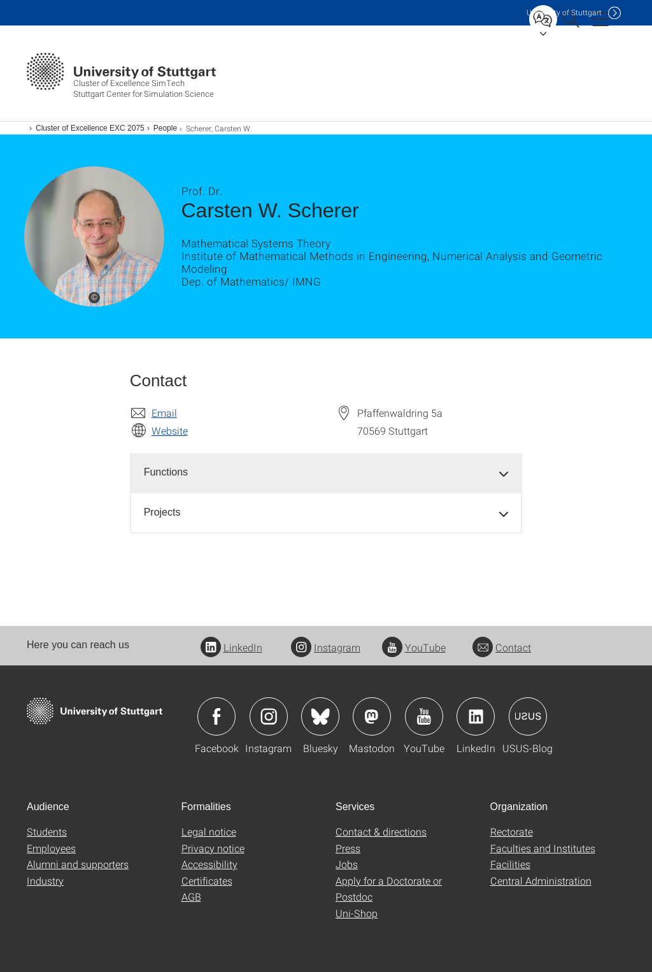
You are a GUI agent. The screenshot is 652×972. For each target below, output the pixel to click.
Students (47, 831)
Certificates (206, 880)
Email (164, 412)
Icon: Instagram (269, 716)
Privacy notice (212, 848)
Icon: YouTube (424, 716)
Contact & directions (381, 831)
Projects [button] (162, 512)
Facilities (510, 864)
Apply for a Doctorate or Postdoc (389, 889)
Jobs (347, 864)
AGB (191, 896)
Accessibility (209, 864)
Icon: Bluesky (320, 716)
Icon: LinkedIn (476, 716)
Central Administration (541, 880)
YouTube (414, 647)
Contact (501, 647)
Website (170, 430)
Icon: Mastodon (372, 716)
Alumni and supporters (78, 864)
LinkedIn (231, 647)
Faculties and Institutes (542, 848)
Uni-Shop (357, 913)
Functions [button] (166, 472)
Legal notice (208, 831)
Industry (45, 880)
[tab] (326, 472)
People (165, 128)
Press (348, 848)
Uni (564, 12)
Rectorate (511, 831)
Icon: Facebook (216, 716)
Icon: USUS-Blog (528, 716)
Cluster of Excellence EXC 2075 (90, 128)
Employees (51, 848)
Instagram (325, 647)
